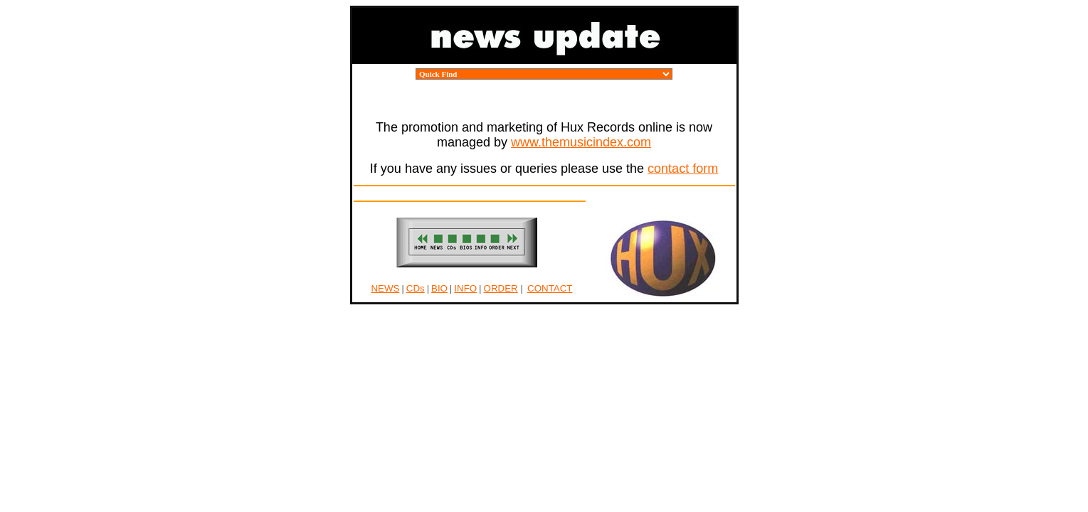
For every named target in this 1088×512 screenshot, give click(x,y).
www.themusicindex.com (581, 142)
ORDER (501, 288)
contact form (683, 168)
